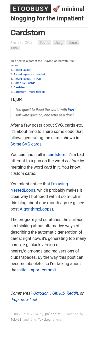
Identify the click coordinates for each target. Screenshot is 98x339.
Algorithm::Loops (36, 209)
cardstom (56, 154)
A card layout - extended (29, 74)
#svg (58, 42)
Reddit (72, 293)
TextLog (44, 319)
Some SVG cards (24, 83)
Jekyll (15, 319)
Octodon (41, 293)
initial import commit (37, 269)
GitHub (58, 293)
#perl (44, 42)
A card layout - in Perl (27, 78)
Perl (71, 109)
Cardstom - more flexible (29, 92)
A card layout (22, 70)
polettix (52, 314)
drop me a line (23, 299)
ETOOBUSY (31, 9)
